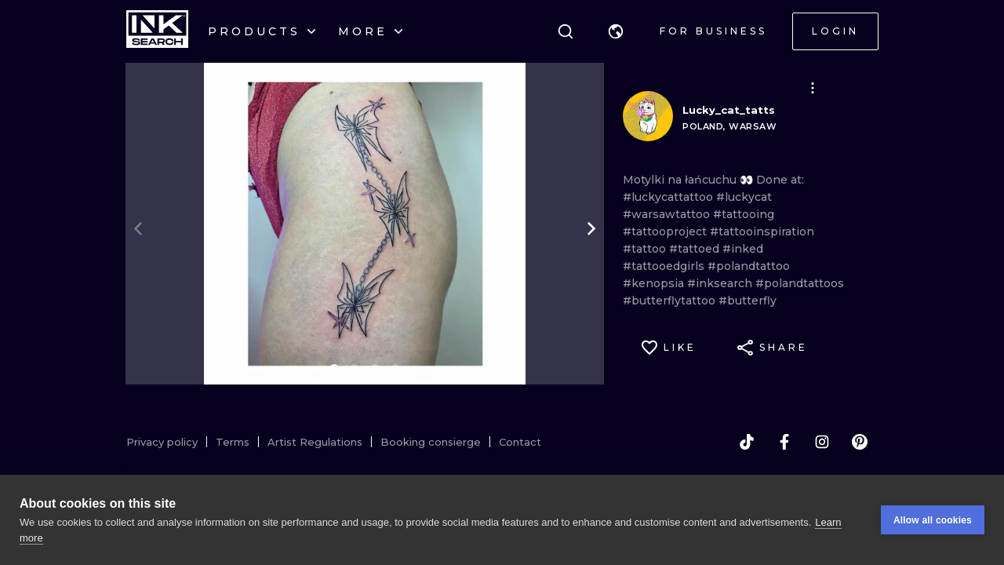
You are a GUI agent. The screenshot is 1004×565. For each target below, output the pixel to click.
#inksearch (721, 283)
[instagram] (822, 442)
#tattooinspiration (762, 231)
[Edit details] (812, 88)
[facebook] (784, 442)
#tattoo (646, 249)
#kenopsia (655, 283)
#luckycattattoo (669, 197)
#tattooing (743, 214)
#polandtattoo (749, 266)
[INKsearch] (157, 31)
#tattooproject (666, 231)
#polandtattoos (799, 283)
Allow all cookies (932, 520)
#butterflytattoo (670, 300)
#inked (742, 249)
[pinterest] (859, 442)
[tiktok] (747, 442)
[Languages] (616, 31)
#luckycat (744, 197)
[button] (616, 31)
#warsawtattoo (668, 214)
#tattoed (695, 249)
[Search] (565, 31)
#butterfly (747, 300)
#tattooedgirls (665, 266)
